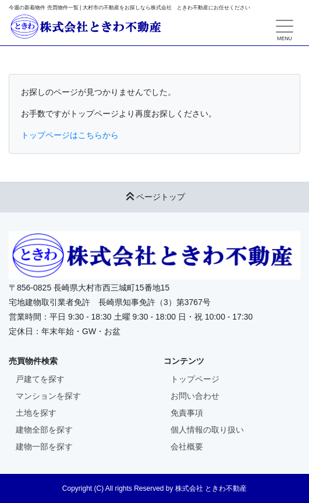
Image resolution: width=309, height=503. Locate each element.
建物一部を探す (44, 446)
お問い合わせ (195, 396)
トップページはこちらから (70, 135)
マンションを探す (48, 396)
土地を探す (36, 412)
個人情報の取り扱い (207, 429)
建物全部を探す (44, 429)
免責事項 (187, 412)
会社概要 (187, 446)
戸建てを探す (40, 379)
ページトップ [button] (155, 196)
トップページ (195, 379)
